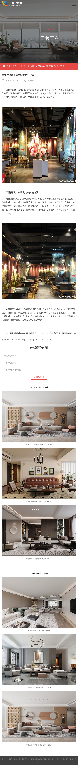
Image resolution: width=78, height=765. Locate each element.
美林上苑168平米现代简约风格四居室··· (39, 445)
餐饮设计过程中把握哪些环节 (23, 333)
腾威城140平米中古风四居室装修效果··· (39, 502)
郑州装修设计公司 (14, 66)
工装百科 (30, 66)
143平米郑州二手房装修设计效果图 (39, 631)
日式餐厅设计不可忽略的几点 (63, 333)
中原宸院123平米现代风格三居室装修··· (39, 688)
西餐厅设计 (11, 90)
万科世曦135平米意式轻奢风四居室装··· (39, 559)
